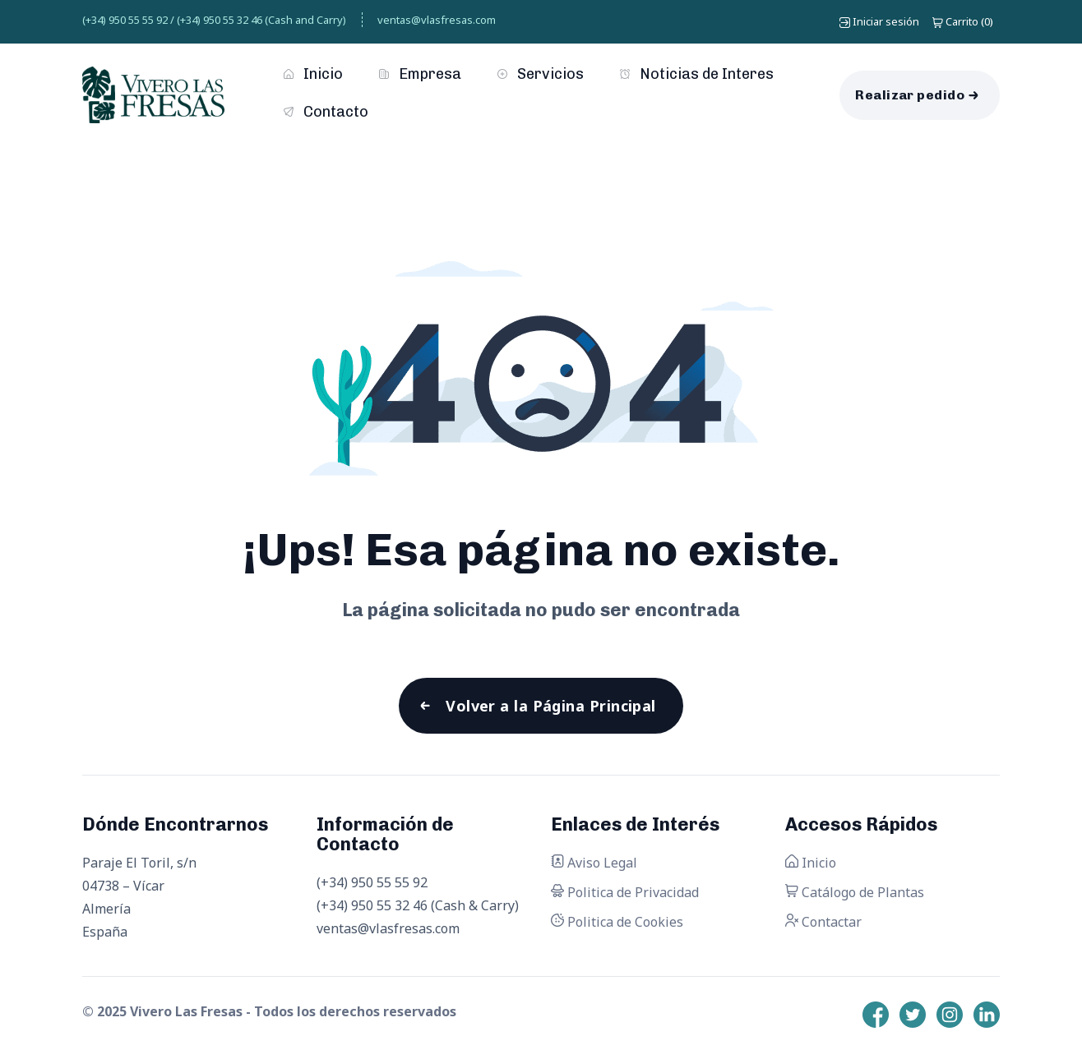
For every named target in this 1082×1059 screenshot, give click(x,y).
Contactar (823, 922)
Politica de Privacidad (625, 892)
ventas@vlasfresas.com (436, 19)
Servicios (540, 74)
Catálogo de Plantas (854, 892)
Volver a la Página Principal (551, 706)
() (962, 21)
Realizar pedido (909, 95)
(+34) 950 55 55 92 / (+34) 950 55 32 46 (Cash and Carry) (214, 19)
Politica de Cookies (617, 922)
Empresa (420, 74)
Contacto (326, 112)
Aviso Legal (594, 863)
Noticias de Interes (697, 74)
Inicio (313, 74)
